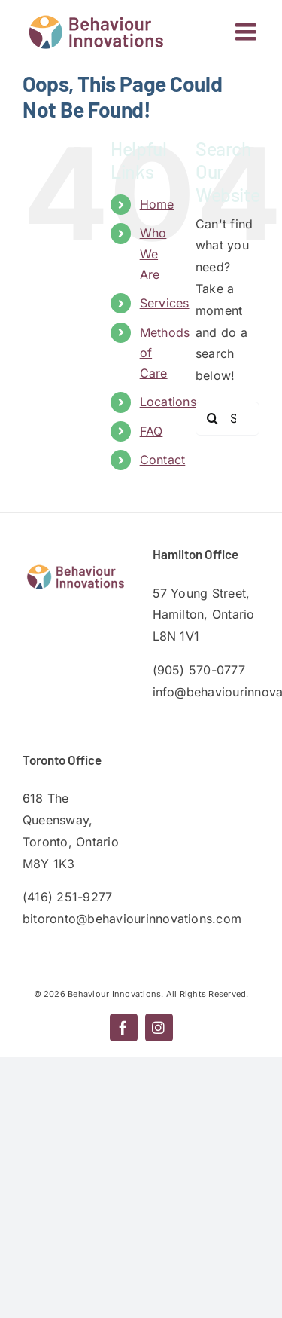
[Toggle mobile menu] (247, 32)
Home (157, 204)
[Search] (212, 419)
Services (165, 302)
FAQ (151, 431)
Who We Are (153, 253)
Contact (163, 459)
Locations (168, 401)
